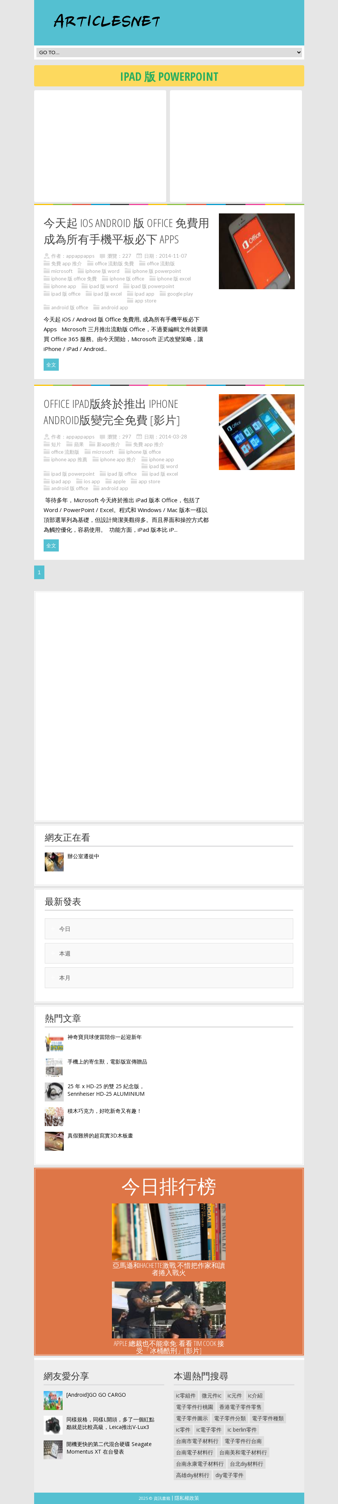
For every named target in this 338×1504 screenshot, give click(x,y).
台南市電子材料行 (197, 1440)
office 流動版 (161, 263)
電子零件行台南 (243, 1440)
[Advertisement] (100, 145)
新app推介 (108, 444)
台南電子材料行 (194, 1452)
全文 (51, 364)
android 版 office (69, 307)
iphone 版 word (102, 271)
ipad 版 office (65, 294)
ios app (92, 481)
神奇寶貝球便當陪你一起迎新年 (105, 1036)
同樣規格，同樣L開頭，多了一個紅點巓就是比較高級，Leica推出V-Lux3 (110, 1423)
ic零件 (183, 1429)
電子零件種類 (268, 1418)
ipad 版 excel (107, 294)
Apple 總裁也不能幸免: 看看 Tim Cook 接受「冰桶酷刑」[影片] (169, 1347)
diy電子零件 (229, 1475)
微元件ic (212, 1395)
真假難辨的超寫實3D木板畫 (100, 1135)
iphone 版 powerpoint (156, 271)
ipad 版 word (103, 286)
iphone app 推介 (118, 459)
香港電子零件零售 (240, 1406)
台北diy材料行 (246, 1463)
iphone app (63, 286)
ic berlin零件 (242, 1429)
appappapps (80, 256)
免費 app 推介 (66, 263)
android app (114, 307)
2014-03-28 (173, 437)
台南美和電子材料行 (243, 1452)
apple (119, 481)
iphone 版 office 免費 (74, 279)
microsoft (61, 271)
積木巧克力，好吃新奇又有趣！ (105, 1110)
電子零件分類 (230, 1418)
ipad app (144, 294)
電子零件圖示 (192, 1418)
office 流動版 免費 (114, 263)
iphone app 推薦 (69, 459)
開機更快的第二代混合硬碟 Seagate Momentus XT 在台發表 (109, 1447)
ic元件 (235, 1395)
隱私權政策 (187, 1498)
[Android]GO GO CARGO (96, 1394)
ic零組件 (186, 1395)
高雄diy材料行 (192, 1475)
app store (145, 301)
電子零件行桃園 (194, 1406)
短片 (56, 444)
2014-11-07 (173, 256)
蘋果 (79, 444)
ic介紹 (255, 1395)
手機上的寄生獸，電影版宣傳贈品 (107, 1061)
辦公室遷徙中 (83, 856)
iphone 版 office (127, 279)
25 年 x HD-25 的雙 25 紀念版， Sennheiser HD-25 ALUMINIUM (106, 1090)
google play (180, 294)
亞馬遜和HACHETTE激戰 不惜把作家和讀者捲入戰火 (169, 1269)
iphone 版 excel (174, 279)
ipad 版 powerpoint (152, 286)
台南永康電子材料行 (200, 1463)
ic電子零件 (209, 1429)
